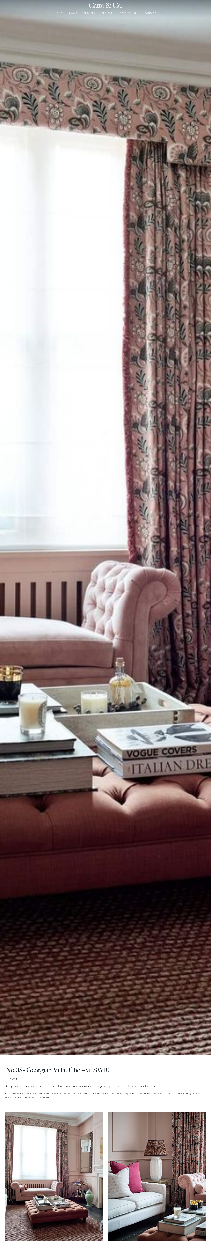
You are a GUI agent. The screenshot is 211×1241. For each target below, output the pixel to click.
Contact (150, 13)
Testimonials (129, 13)
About (73, 13)
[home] (105, 5)
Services (89, 13)
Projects (108, 13)
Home (58, 13)
